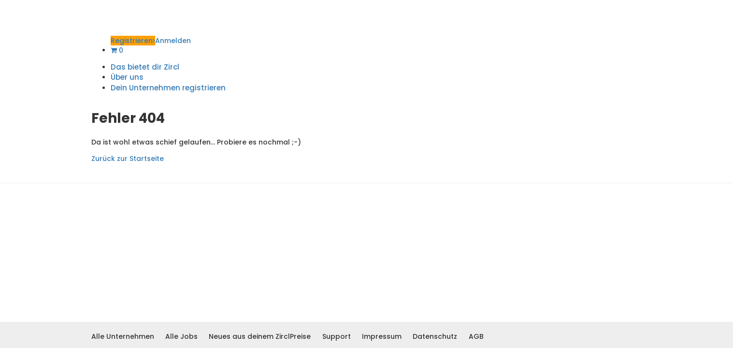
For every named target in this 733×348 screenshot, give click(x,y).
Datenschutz (435, 336)
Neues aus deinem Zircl (249, 336)
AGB (476, 336)
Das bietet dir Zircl (145, 67)
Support (336, 336)
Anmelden (173, 40)
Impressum (382, 336)
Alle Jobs (181, 336)
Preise (300, 336)
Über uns (127, 77)
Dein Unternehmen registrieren (168, 88)
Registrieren (133, 40)
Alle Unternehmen (122, 336)
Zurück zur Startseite (127, 158)
